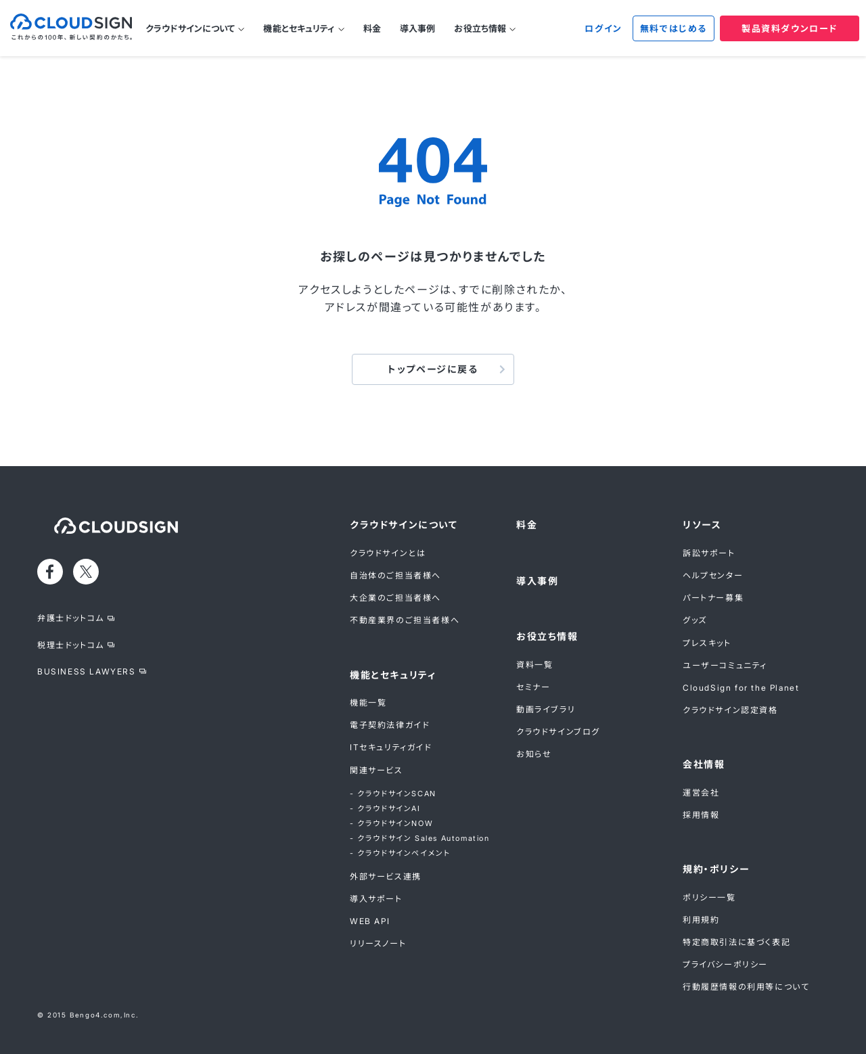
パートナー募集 (713, 598)
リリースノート (378, 943)
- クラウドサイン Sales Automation (420, 838)
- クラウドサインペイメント (400, 853)
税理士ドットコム (70, 645)
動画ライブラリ (545, 709)
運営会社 (701, 792)
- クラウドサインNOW (391, 823)
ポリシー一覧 (709, 897)
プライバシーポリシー (725, 964)
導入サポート (376, 899)
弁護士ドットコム (70, 618)
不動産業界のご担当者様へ (404, 620)
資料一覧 (534, 665)
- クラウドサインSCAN (393, 793)
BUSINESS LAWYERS (86, 671)
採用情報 (701, 815)
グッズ (695, 620)
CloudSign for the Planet (741, 688)
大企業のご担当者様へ (395, 598)
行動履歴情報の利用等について (746, 987)
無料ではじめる (673, 28)
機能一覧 (368, 702)
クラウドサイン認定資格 (730, 710)
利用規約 (701, 920)
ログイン (603, 28)
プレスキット (707, 643)
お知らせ (533, 754)
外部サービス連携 (385, 876)
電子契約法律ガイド (390, 725)
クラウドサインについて (190, 28)
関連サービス (376, 770)
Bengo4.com (95, 1015)
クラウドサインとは (388, 553)
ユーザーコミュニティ (725, 665)
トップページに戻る (433, 369)
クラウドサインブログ (558, 732)
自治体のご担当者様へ (395, 575)
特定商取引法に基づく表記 (736, 942)
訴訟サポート (709, 553)
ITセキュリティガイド (391, 747)
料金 (372, 28)
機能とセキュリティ (298, 28)
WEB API (370, 921)
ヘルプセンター (713, 575)
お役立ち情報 (480, 28)
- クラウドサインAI (385, 808)
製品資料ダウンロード (790, 28)
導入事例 (418, 28)
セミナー (533, 687)
